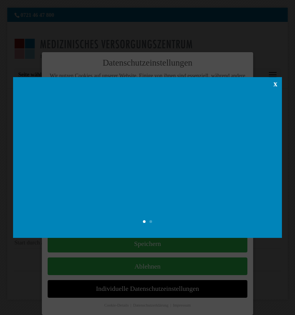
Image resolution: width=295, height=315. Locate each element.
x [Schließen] (275, 83)
